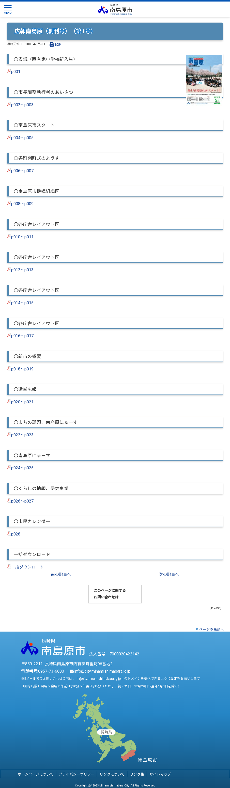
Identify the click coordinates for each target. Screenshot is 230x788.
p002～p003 (22, 104)
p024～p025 (22, 467)
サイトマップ (160, 774)
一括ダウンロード (27, 567)
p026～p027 (22, 501)
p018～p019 (22, 369)
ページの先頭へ (211, 629)
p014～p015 (22, 302)
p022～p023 (22, 435)
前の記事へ (61, 574)
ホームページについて (35, 774)
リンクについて (112, 774)
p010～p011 (22, 237)
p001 (15, 71)
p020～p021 (22, 402)
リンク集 (137, 774)
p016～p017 (22, 335)
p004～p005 (22, 137)
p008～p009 (22, 203)
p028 (15, 534)
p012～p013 (22, 269)
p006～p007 (22, 170)
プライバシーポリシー (76, 774)
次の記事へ (169, 574)
